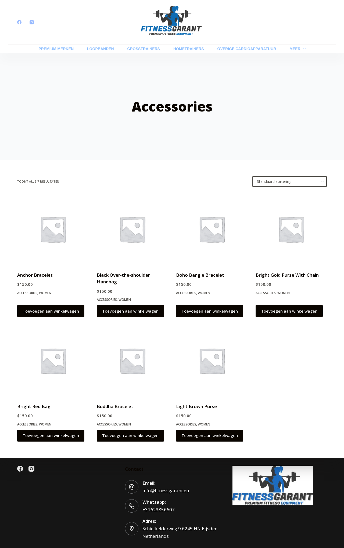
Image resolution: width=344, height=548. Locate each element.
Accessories (27, 293)
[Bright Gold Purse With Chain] (291, 229)
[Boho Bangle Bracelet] (212, 229)
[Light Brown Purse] (212, 360)
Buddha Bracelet (115, 406)
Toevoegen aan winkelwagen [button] (51, 311)
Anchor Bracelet (35, 275)
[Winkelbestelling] (289, 181)
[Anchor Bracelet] (53, 229)
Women (45, 293)
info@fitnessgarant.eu (165, 490)
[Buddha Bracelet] (132, 360)
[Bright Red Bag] (53, 360)
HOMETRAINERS (188, 49)
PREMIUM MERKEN (56, 49)
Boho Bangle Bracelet (200, 275)
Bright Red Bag (34, 406)
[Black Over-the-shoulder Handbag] (132, 229)
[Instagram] (32, 22)
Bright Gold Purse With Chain (287, 275)
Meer (298, 49)
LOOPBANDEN (100, 49)
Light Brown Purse (196, 406)
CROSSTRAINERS (143, 49)
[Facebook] (19, 22)
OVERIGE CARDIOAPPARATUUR (246, 49)
